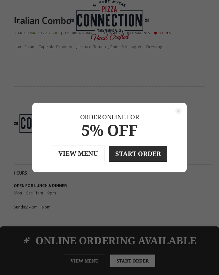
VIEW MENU (78, 153)
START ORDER (138, 153)
